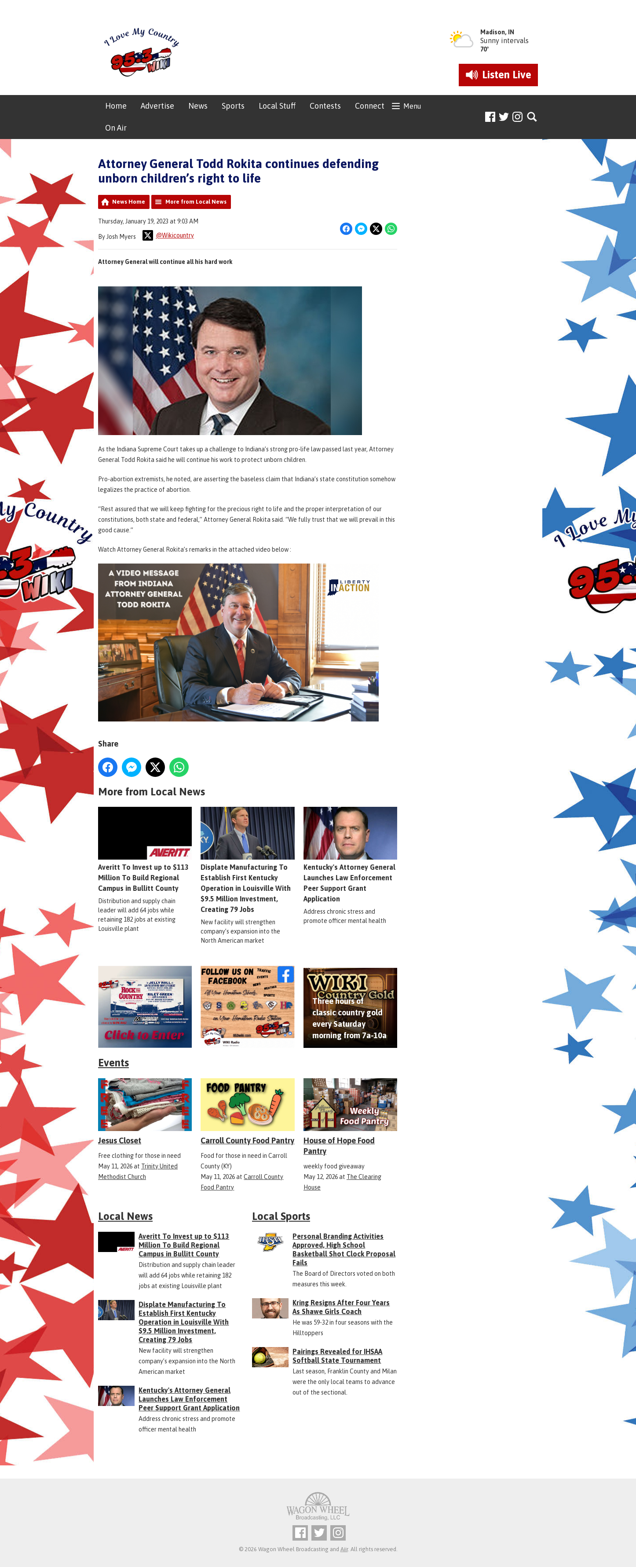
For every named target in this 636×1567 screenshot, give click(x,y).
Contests (325, 105)
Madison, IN (497, 32)
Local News (125, 1216)
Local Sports (281, 1216)
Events (113, 1063)
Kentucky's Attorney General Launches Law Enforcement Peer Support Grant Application (350, 855)
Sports (233, 105)
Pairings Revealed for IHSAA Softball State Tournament (337, 1355)
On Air (116, 127)
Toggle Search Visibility (532, 117)
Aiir (344, 1549)
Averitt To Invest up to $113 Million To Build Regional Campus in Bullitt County (145, 849)
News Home (128, 201)
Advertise (157, 105)
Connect (369, 105)
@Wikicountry (168, 235)
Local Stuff (277, 105)
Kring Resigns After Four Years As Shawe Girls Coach (341, 1307)
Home (116, 105)
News (198, 105)
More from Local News (196, 201)
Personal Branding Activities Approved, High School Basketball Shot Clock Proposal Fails (343, 1249)
